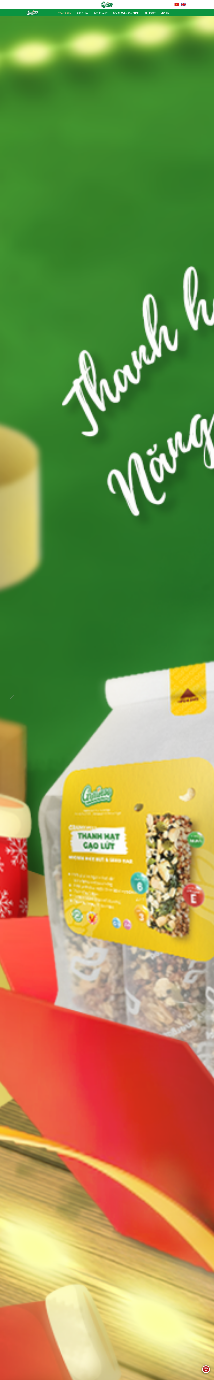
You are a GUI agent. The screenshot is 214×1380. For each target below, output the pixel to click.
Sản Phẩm (100, 13)
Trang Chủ (64, 13)
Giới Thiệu (82, 13)
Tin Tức (149, 13)
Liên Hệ (165, 13)
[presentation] (12, 699)
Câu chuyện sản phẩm (126, 13)
